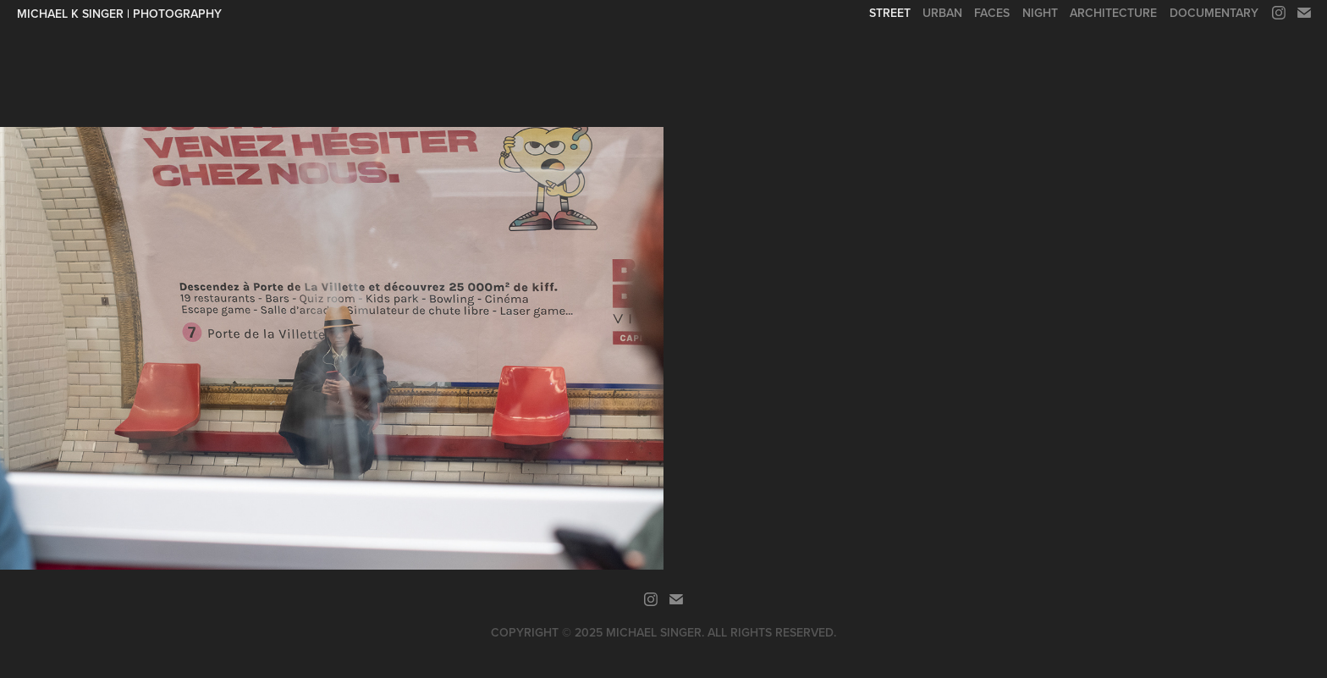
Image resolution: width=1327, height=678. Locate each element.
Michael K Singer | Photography (119, 13)
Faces (992, 12)
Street (890, 12)
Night (1040, 12)
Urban (942, 12)
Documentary (1214, 12)
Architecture (1113, 12)
